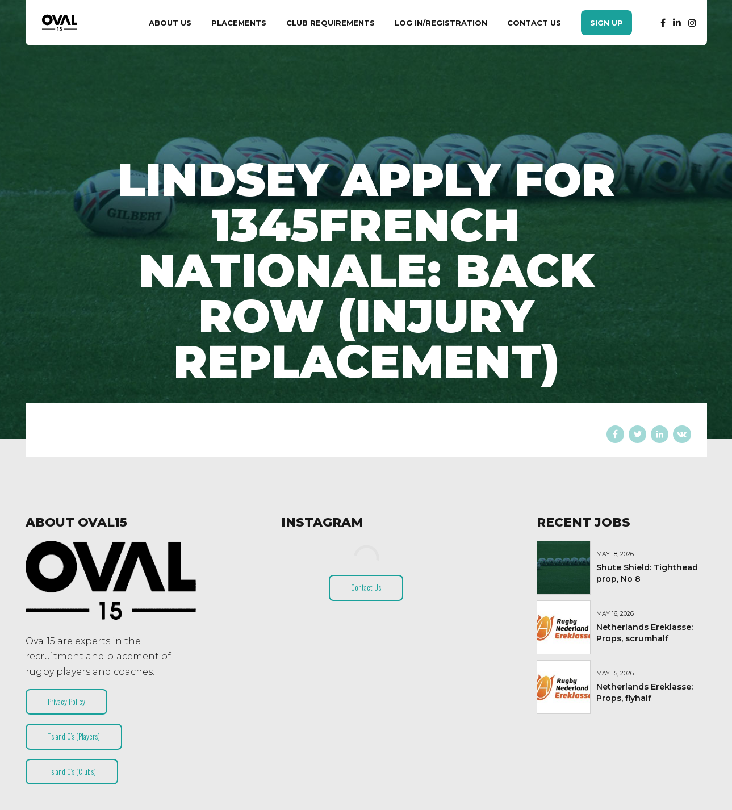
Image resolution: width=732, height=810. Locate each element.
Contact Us (534, 22)
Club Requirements (330, 22)
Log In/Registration (441, 22)
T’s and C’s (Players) (74, 736)
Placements (238, 22)
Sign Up (606, 22)
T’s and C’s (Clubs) (72, 771)
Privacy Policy (66, 701)
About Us (170, 22)
